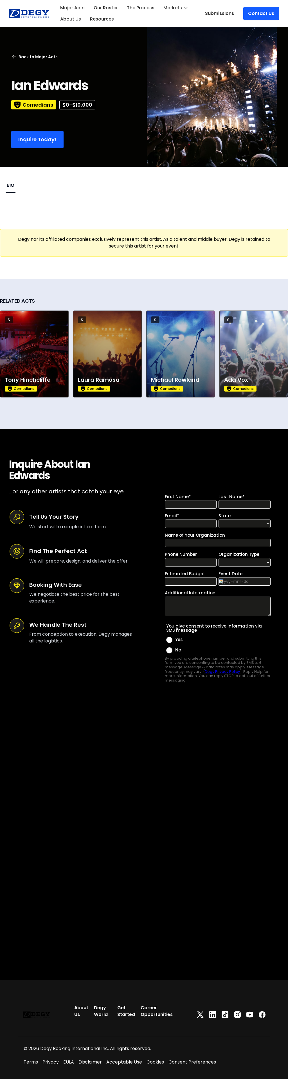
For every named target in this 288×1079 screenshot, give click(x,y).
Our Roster (106, 8)
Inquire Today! (37, 139)
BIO (10, 185)
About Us (70, 19)
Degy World (101, 1011)
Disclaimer (90, 1062)
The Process (140, 8)
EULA (68, 1062)
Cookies (155, 1062)
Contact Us (261, 13)
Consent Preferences (192, 1062)
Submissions (219, 13)
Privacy (50, 1062)
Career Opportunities (157, 1011)
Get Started (126, 1011)
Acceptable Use (124, 1062)
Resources (102, 19)
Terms (31, 1062)
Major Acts (72, 8)
